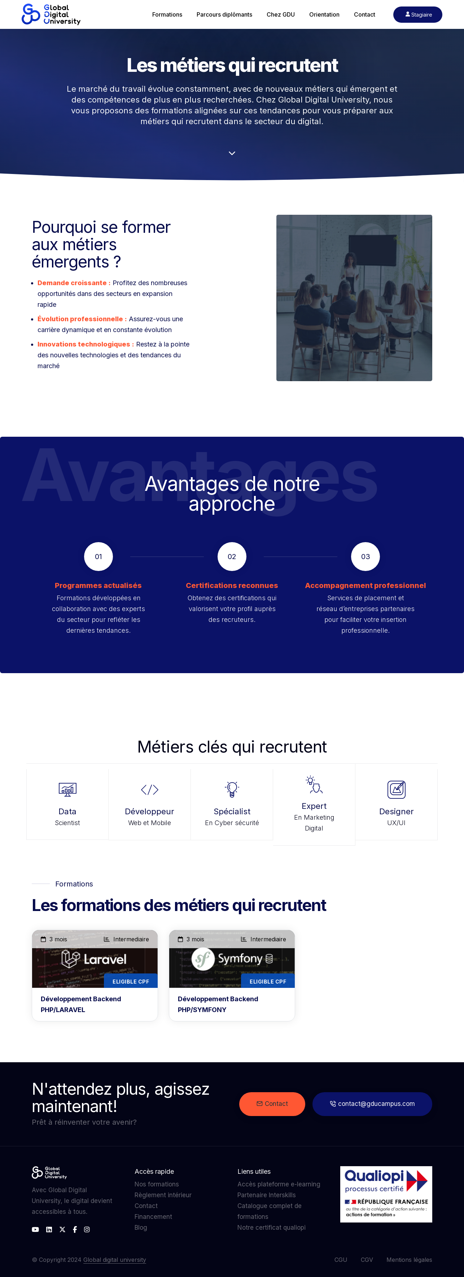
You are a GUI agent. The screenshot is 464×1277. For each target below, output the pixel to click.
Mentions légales (409, 1259)
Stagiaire (419, 14)
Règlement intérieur (163, 1195)
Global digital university (114, 1259)
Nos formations (157, 1184)
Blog (141, 1227)
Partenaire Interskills (266, 1195)
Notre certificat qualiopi (271, 1227)
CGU (340, 1259)
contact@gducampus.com (372, 1103)
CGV (367, 1259)
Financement (153, 1216)
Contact (272, 1103)
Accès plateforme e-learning (278, 1184)
